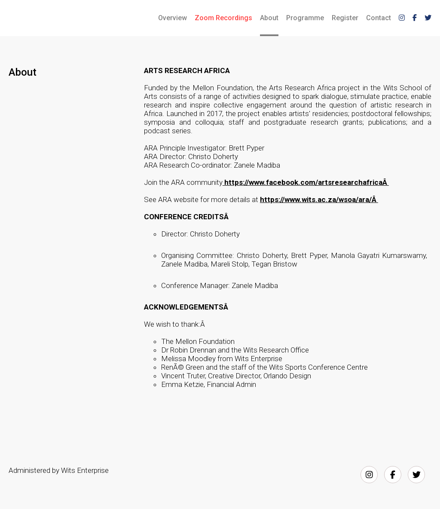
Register (345, 18)
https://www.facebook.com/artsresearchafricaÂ (306, 182)
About (269, 18)
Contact (378, 18)
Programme (305, 18)
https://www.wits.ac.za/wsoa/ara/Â (319, 199)
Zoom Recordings (223, 18)
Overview (172, 18)
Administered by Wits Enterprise (59, 470)
